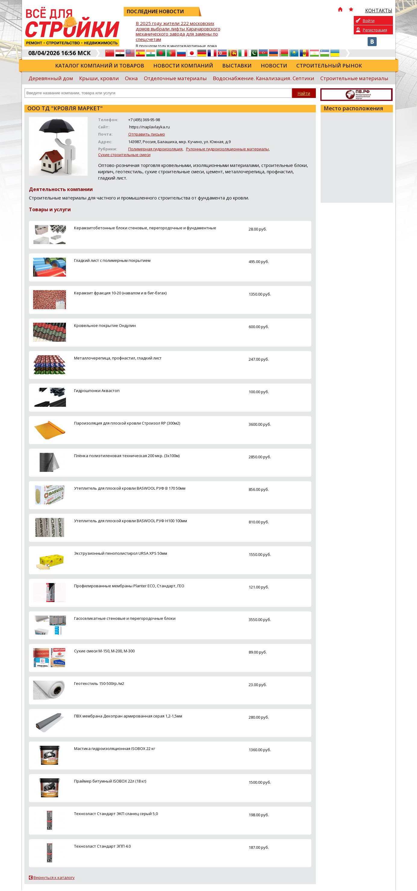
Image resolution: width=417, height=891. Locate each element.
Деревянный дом (51, 78)
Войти (369, 20)
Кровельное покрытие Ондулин (105, 325)
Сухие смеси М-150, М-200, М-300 (104, 651)
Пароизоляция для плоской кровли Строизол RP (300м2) (127, 423)
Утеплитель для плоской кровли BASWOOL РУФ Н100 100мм (130, 520)
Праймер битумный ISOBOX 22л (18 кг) (110, 781)
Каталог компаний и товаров (99, 65)
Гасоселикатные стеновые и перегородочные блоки (125, 618)
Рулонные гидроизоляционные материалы (227, 149)
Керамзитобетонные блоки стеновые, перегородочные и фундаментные (145, 228)
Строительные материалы (354, 78)
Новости (274, 65)
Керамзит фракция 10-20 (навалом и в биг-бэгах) (120, 293)
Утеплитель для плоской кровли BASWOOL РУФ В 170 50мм (129, 488)
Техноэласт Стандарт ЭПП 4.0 (102, 846)
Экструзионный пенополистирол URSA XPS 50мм (120, 553)
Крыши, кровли (99, 78)
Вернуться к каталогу (54, 877)
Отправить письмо (146, 134)
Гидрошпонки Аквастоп (97, 390)
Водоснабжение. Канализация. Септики (263, 78)
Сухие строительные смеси (124, 154)
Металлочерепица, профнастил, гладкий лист (118, 358)
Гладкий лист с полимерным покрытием (112, 260)
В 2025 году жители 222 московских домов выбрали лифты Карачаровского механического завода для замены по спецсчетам (178, 31)
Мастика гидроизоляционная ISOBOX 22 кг (114, 748)
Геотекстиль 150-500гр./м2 (99, 683)
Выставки (237, 65)
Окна (131, 78)
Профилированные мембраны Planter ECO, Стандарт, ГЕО (129, 585)
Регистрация (375, 30)
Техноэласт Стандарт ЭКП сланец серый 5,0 (116, 813)
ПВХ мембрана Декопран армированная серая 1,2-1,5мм (128, 716)
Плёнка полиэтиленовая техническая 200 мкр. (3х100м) (126, 455)
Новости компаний (183, 65)
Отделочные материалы (175, 78)
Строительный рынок (329, 65)
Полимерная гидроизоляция (155, 149)
